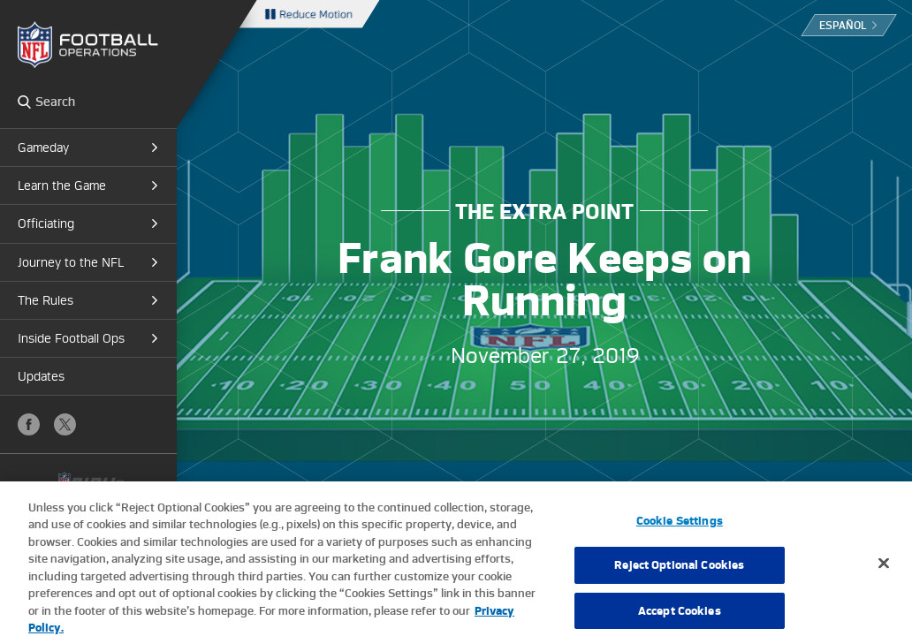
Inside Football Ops (71, 338)
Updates (41, 376)
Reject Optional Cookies (679, 572)
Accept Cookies (679, 617)
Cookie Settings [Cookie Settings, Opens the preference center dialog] (679, 527)
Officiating (46, 223)
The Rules (45, 300)
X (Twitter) (65, 424)
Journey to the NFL (71, 262)
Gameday (43, 147)
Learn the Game (62, 185)
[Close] (883, 568)
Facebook (29, 424)
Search (24, 101)
